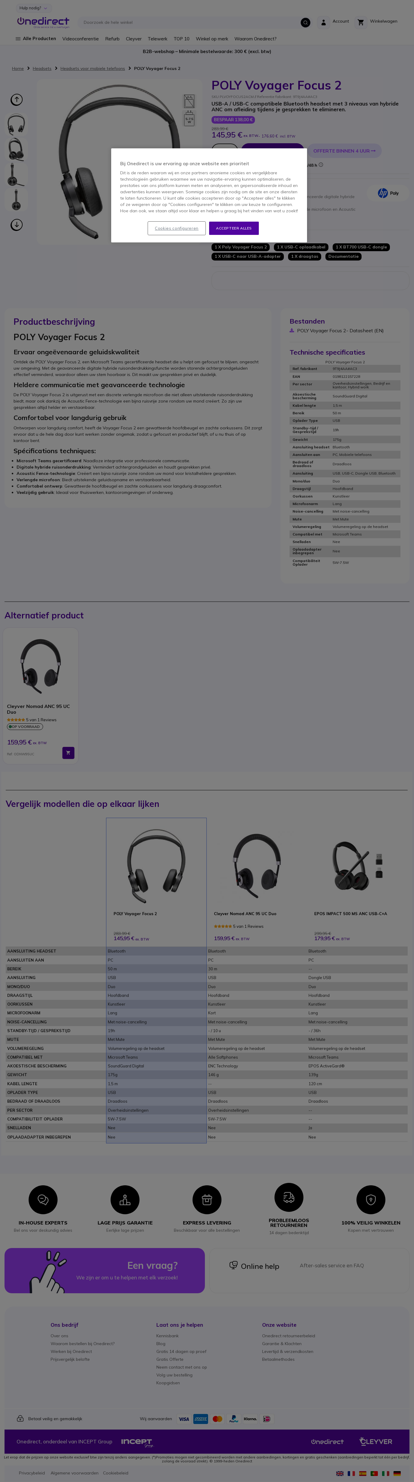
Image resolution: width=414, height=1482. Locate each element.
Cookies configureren (177, 228)
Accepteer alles (234, 228)
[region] (209, 195)
